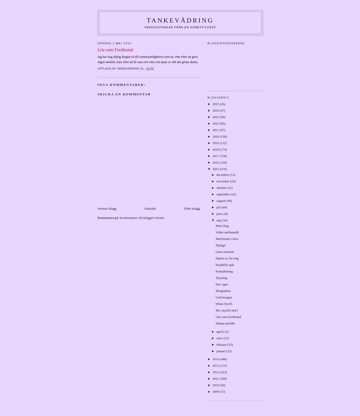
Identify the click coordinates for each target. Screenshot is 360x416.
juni (219, 214)
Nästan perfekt (225, 323)
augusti (221, 201)
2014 (216, 359)
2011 (216, 378)
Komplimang (224, 271)
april (219, 331)
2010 (216, 385)
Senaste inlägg (107, 208)
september (223, 194)
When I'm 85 (224, 304)
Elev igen (222, 284)
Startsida (150, 208)
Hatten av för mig (227, 258)
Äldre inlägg (192, 208)
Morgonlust (223, 291)
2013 (216, 365)
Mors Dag (222, 226)
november (223, 181)
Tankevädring (180, 20)
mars (220, 338)
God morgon (224, 297)
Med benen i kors (227, 239)
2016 (216, 162)
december (223, 175)
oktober (221, 188)
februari (222, 344)
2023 (216, 117)
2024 (216, 110)
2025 (216, 104)
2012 (216, 372)
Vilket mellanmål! (227, 232)
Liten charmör (225, 252)
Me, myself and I (227, 310)
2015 (216, 169)
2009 (216, 391)
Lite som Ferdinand (228, 317)
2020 (216, 136)
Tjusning (221, 278)
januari (221, 351)
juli (219, 207)
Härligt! (221, 245)
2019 (216, 143)
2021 (216, 130)
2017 (216, 156)
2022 (216, 123)
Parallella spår (225, 265)
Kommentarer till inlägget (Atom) (142, 218)
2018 (216, 149)
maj (219, 220)
